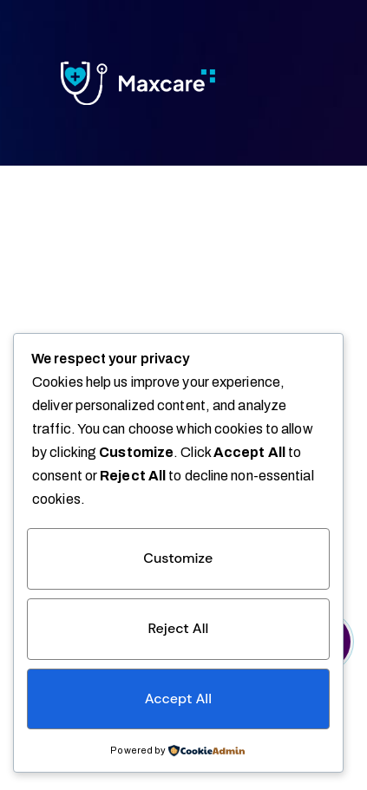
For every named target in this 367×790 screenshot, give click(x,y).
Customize (178, 558)
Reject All (177, 628)
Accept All (178, 698)
